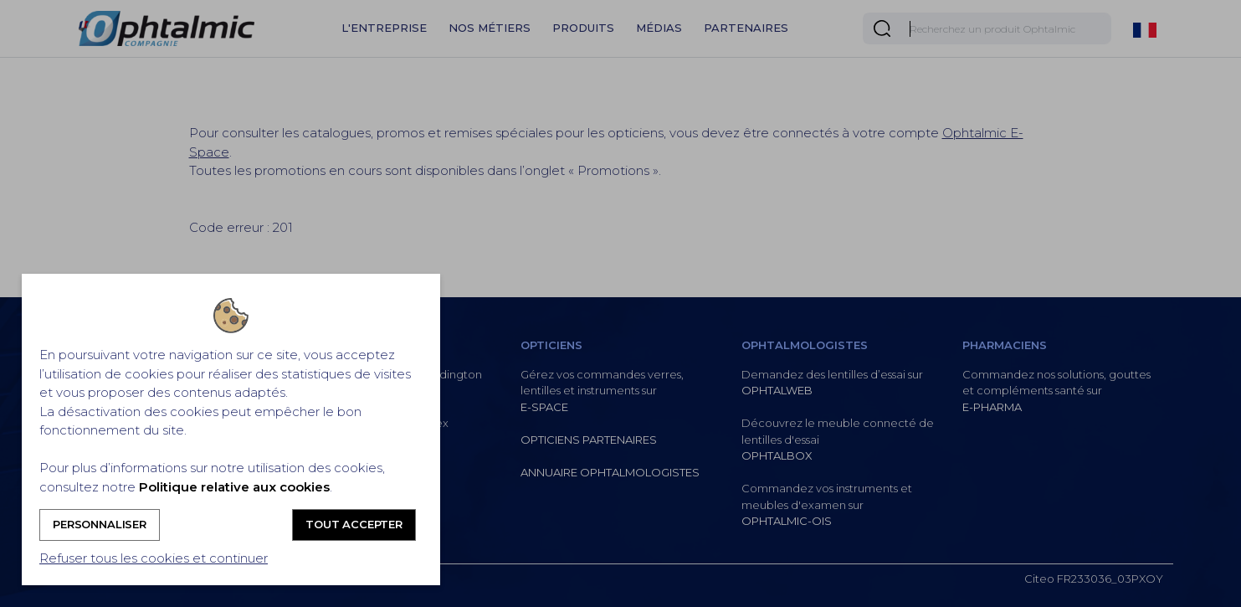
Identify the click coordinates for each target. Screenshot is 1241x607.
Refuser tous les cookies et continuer (153, 558)
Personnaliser (99, 524)
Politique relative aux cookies (234, 487)
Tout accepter (354, 524)
